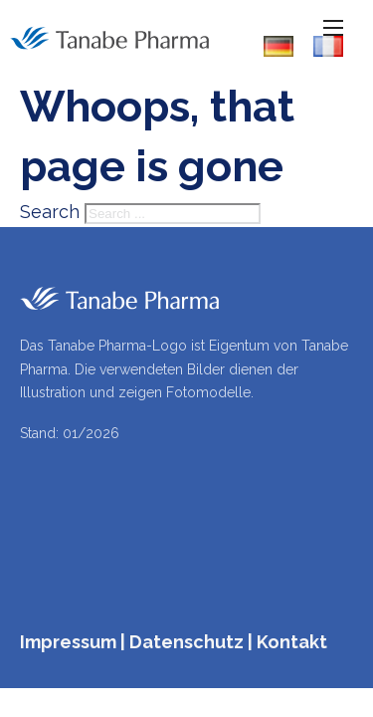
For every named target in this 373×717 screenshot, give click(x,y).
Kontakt (292, 641)
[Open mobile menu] (333, 28)
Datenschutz (186, 641)
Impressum (68, 641)
